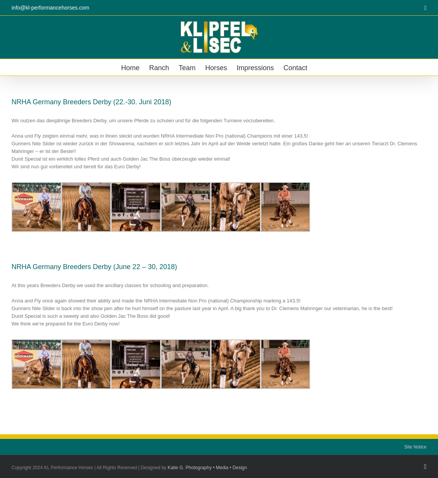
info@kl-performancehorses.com (50, 8)
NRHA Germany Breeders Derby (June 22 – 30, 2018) (94, 267)
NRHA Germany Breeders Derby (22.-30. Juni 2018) (91, 102)
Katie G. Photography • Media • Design (207, 467)
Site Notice (415, 447)
